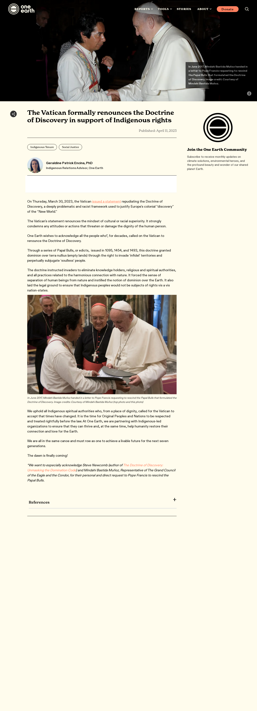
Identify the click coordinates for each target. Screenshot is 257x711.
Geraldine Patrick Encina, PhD (69, 163)
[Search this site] (247, 9)
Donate (227, 9)
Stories (184, 9)
